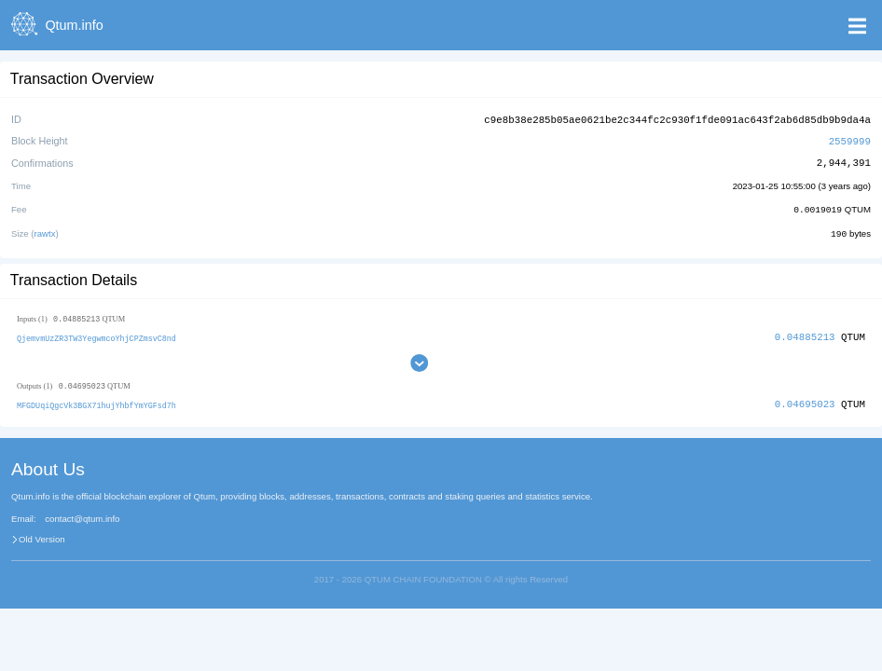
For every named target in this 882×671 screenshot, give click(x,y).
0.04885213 (805, 334)
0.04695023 (805, 401)
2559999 (850, 139)
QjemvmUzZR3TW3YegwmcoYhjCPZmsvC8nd (96, 335)
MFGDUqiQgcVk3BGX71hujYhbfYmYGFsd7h (96, 402)
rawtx (45, 231)
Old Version (42, 536)
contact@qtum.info (82, 516)
